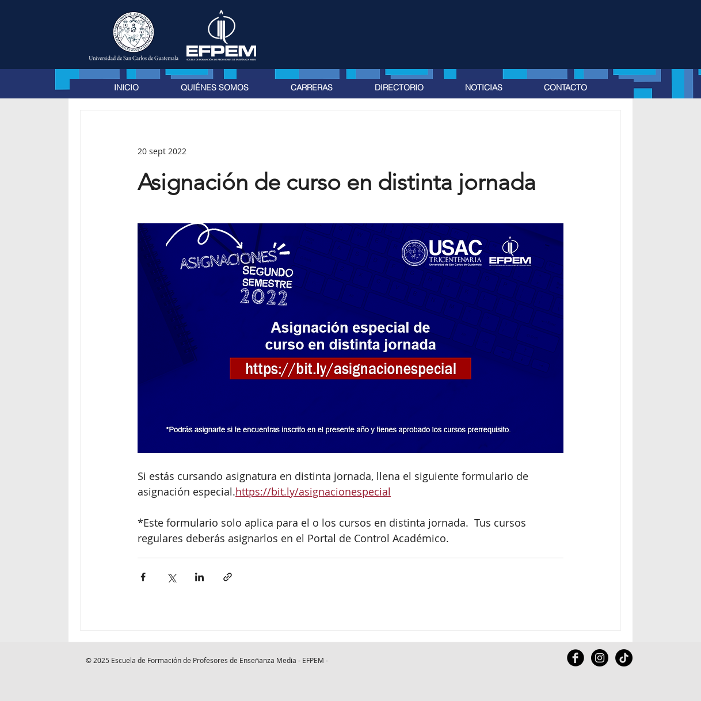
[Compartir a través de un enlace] (227, 577)
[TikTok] (624, 657)
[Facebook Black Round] (575, 657)
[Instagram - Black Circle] (599, 657)
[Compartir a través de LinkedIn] (199, 577)
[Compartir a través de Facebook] (143, 577)
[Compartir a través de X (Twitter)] (171, 577)
